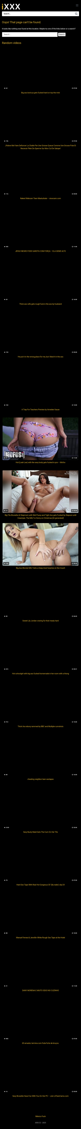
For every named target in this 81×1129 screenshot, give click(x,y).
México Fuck (40, 1116)
